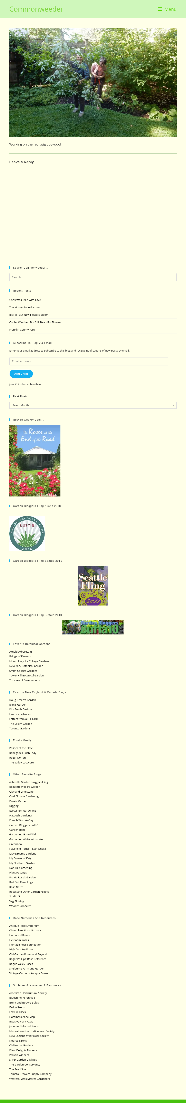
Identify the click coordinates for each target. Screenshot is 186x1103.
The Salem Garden (20, 724)
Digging (14, 806)
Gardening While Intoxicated (27, 839)
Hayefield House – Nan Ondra (27, 848)
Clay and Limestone (21, 791)
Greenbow (15, 844)
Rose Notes (16, 887)
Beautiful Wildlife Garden (24, 787)
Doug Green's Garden (22, 700)
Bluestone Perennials (22, 997)
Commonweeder (36, 9)
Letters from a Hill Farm (24, 719)
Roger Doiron (17, 757)
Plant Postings (18, 872)
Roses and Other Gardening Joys (29, 891)
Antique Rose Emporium (24, 926)
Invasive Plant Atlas (21, 1021)
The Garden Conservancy (24, 1064)
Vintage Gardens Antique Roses (28, 973)
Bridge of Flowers (20, 656)
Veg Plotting (16, 901)
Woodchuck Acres (20, 906)
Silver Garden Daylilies (23, 1059)
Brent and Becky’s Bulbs (24, 1002)
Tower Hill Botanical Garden (26, 675)
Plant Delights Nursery (23, 1050)
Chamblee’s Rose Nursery (25, 930)
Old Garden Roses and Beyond (28, 954)
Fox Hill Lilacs (17, 1012)
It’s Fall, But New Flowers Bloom (29, 315)
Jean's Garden (18, 704)
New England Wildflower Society (29, 1036)
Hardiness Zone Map (22, 1017)
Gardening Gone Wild (22, 834)
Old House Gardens (21, 1045)
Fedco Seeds (17, 1007)
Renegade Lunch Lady (22, 753)
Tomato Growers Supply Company (30, 1074)
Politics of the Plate (21, 748)
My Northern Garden (22, 863)
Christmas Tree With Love (25, 300)
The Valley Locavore (21, 762)
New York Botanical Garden (26, 666)
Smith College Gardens (23, 671)
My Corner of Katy (20, 858)
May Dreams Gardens (22, 853)
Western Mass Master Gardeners (29, 1079)
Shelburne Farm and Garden (27, 968)
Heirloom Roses (19, 940)
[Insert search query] (93, 277)
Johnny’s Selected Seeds (24, 1026)
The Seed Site (17, 1069)
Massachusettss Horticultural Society (32, 1031)
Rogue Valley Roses (21, 964)
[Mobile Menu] (167, 9)
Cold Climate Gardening (24, 796)
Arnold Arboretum (20, 651)
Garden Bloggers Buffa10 (24, 825)
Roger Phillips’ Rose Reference (27, 959)
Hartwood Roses (19, 935)
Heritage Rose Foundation (25, 944)
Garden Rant (17, 830)
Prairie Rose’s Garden (22, 877)
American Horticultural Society (28, 993)
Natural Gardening (20, 868)
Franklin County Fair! (22, 329)
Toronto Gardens (19, 728)
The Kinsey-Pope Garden (24, 307)
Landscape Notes (20, 714)
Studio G (14, 896)
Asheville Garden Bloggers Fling (28, 782)
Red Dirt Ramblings (21, 882)
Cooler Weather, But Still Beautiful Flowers (35, 322)
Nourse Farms (18, 1040)
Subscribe (21, 373)
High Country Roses (21, 949)
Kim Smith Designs (20, 709)
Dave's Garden (18, 801)
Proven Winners (19, 1055)
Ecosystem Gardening (22, 810)
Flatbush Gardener (20, 815)
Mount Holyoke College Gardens (29, 661)
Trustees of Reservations (24, 680)
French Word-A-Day (21, 820)
